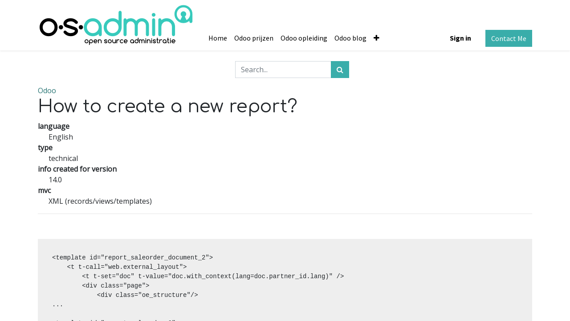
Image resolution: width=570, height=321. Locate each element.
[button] (376, 38)
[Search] (340, 69)
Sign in (460, 37)
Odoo (47, 90)
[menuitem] (218, 38)
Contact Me (508, 38)
